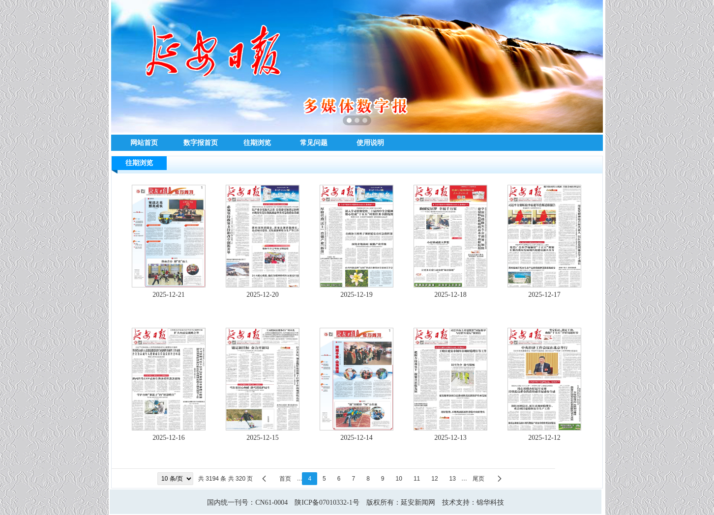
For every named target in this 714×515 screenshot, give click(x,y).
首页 (285, 478)
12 (434, 478)
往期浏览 (257, 142)
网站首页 (144, 142)
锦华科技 (490, 502)
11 (417, 478)
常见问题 (313, 142)
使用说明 (370, 142)
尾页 (478, 478)
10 (399, 478)
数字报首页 (200, 142)
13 (452, 478)
